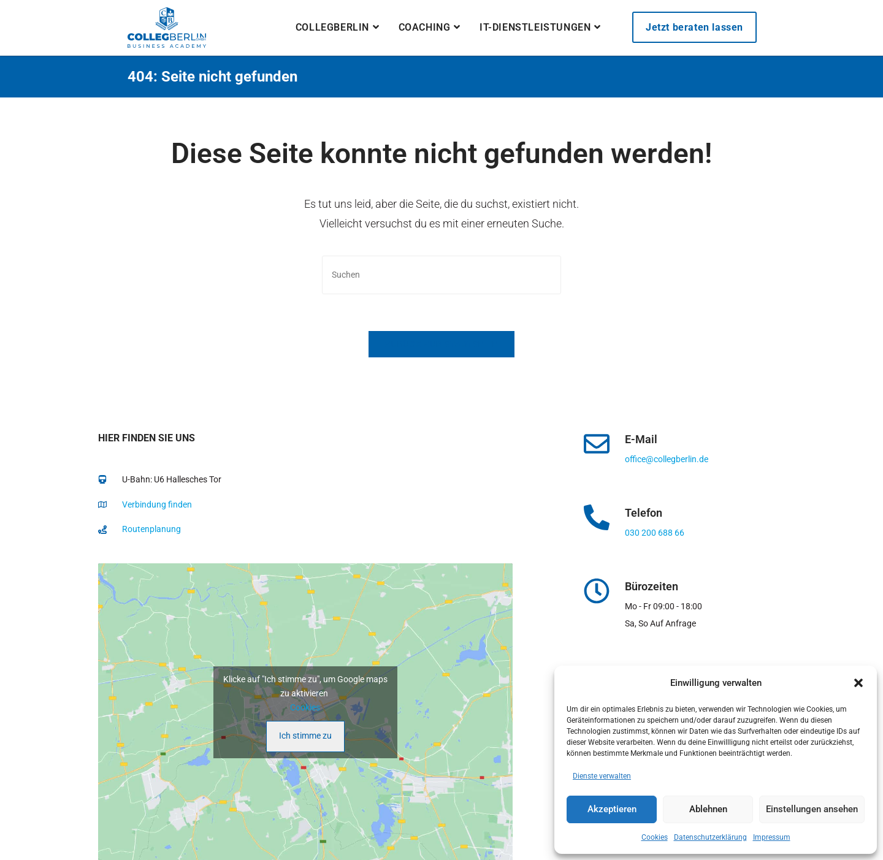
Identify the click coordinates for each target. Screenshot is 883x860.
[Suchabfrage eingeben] (441, 275)
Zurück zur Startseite (441, 344)
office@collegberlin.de (666, 459)
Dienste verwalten (602, 776)
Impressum (771, 837)
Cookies (654, 837)
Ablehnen (708, 809)
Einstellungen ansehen (812, 809)
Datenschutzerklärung (710, 837)
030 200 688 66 (654, 533)
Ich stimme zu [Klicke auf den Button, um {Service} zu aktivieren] (305, 735)
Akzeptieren (611, 809)
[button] (858, 683)
